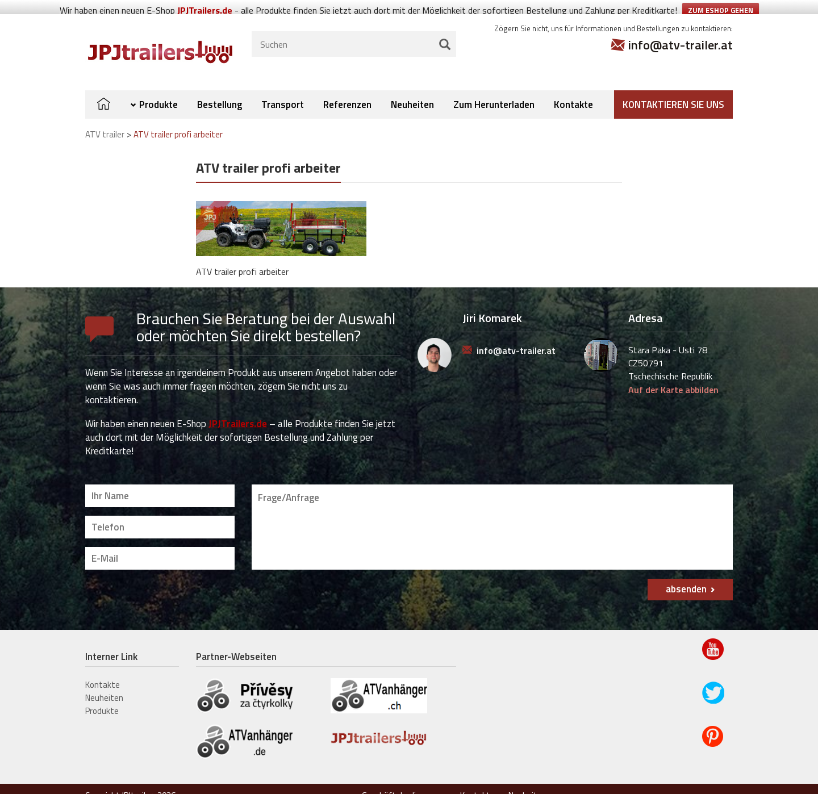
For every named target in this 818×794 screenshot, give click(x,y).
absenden (686, 574)
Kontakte (573, 89)
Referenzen (347, 89)
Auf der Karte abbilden (673, 375)
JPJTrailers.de (237, 409)
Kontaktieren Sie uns (673, 89)
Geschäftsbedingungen (404, 781)
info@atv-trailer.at (680, 30)
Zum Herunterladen (494, 89)
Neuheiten (412, 89)
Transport (282, 89)
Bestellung (219, 89)
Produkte (158, 89)
